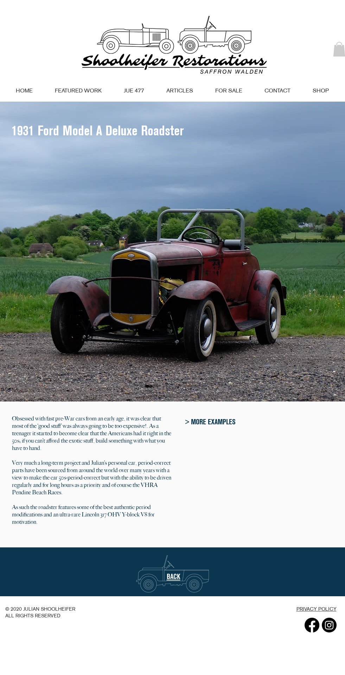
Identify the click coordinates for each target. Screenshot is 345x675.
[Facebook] (312, 625)
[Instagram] (329, 625)
